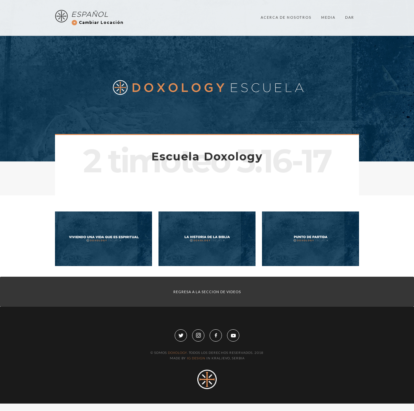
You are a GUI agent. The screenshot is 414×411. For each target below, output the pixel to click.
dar (349, 7)
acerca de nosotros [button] (286, 7)
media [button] (328, 7)
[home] (61, 6)
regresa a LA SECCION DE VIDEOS (207, 292)
